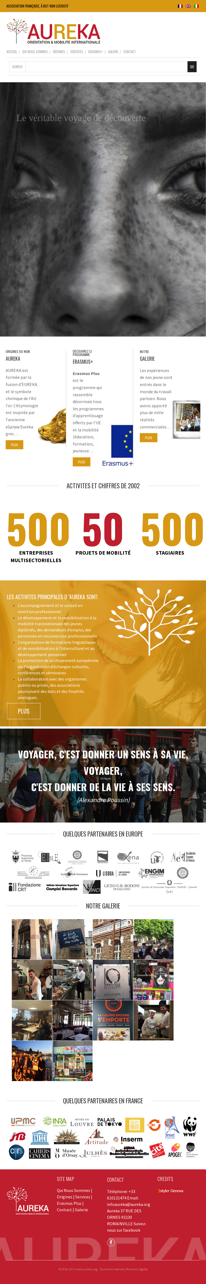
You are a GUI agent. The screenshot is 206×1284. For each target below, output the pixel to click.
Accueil (11, 51)
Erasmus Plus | (70, 1203)
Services (76, 51)
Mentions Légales (137, 1269)
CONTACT (115, 1179)
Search (17, 66)
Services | (83, 1196)
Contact (129, 51)
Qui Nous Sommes (35, 51)
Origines (59, 51)
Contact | (66, 1209)
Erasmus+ (95, 51)
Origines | (66, 1196)
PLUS (16, 440)
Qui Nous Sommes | (74, 1190)
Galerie (113, 51)
